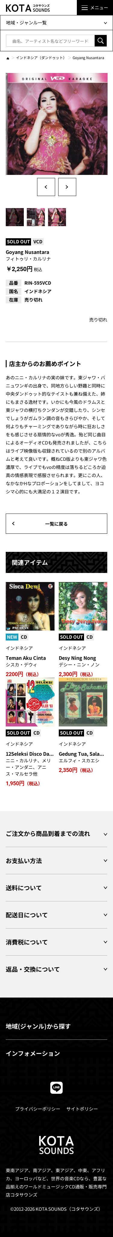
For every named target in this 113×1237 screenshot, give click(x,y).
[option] (57, 124)
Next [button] (67, 187)
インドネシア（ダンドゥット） (41, 57)
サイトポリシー (82, 1109)
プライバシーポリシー (37, 1109)
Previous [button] (46, 187)
